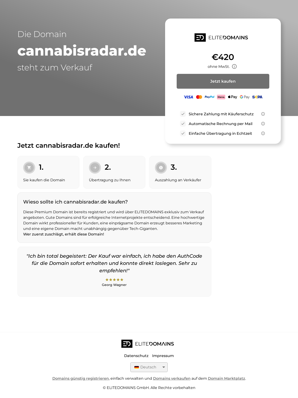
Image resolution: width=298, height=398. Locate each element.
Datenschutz (136, 356)
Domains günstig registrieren (80, 378)
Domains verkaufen (172, 378)
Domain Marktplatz (226, 378)
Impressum (163, 356)
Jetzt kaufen (223, 81)
